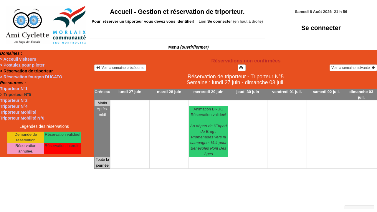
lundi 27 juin (129, 92)
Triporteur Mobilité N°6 (22, 118)
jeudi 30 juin (248, 92)
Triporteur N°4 (14, 106)
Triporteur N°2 (14, 100)
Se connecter (321, 28)
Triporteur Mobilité (18, 112)
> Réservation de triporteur (26, 71)
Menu (188, 47)
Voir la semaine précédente (120, 68)
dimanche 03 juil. (361, 95)
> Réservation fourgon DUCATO (31, 76)
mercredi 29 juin (209, 92)
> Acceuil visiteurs (18, 59)
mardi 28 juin (169, 92)
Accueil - (177, 11)
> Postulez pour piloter (22, 65)
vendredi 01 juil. (287, 92)
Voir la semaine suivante (353, 68)
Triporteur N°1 (14, 88)
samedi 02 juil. (326, 92)
